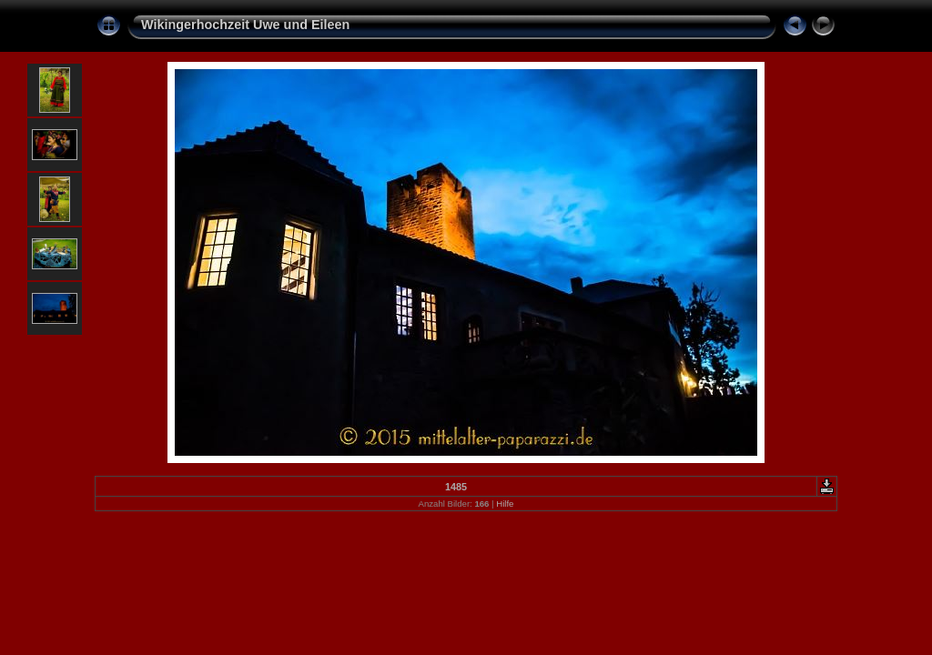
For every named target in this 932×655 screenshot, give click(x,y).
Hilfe (504, 504)
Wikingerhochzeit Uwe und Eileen (245, 24)
